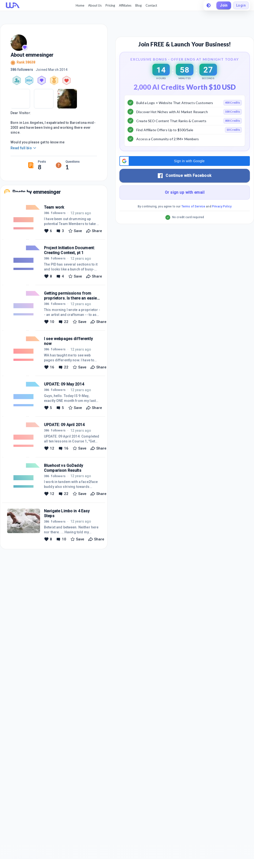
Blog (138, 5)
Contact (151, 5)
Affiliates (125, 5)
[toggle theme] (208, 5)
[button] (184, 161)
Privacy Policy (222, 206)
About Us (95, 5)
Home (80, 5)
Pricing (110, 5)
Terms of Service (193, 206)
